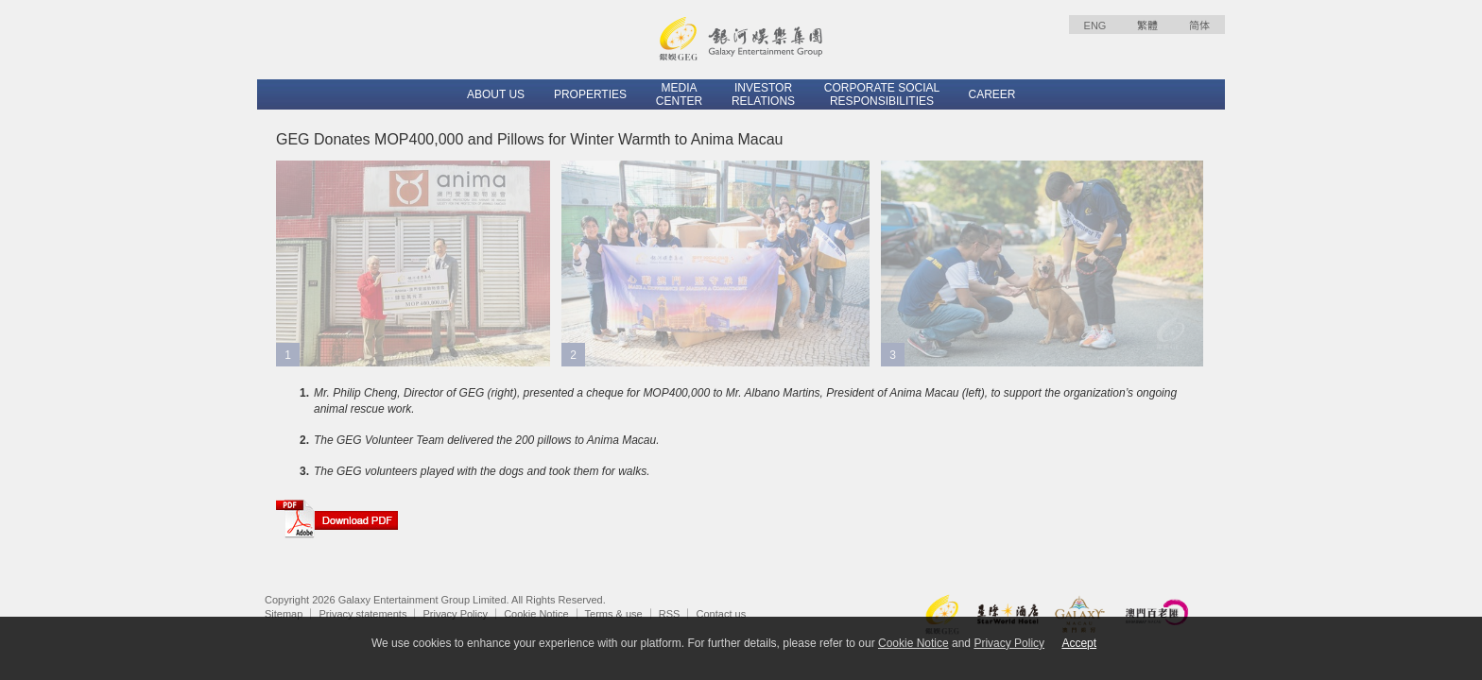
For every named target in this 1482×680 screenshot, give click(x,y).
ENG (1095, 25)
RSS (670, 614)
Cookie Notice (536, 614)
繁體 (1147, 25)
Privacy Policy (455, 614)
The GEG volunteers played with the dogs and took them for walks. (482, 471)
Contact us (722, 614)
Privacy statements (362, 614)
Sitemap (283, 614)
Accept (1078, 643)
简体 (1199, 25)
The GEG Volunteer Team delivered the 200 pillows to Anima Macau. (487, 440)
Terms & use (614, 614)
